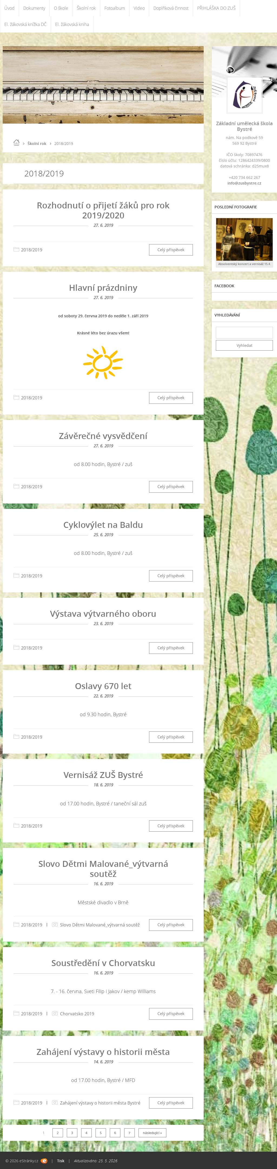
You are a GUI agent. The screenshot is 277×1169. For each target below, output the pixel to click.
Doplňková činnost (171, 8)
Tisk (60, 1160)
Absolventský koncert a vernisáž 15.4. (244, 264)
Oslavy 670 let (103, 686)
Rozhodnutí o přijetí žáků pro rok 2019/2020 (103, 210)
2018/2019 (31, 250)
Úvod (9, 8)
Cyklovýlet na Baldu (103, 524)
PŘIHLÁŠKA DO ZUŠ (216, 8)
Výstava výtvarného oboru (103, 613)
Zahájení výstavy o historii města (103, 1051)
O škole (61, 8)
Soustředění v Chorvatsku (103, 962)
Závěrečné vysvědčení (103, 435)
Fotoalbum (114, 8)
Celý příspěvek (170, 250)
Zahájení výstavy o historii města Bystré (100, 1103)
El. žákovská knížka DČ (25, 24)
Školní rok (86, 8)
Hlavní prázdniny (103, 287)
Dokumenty (34, 8)
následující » (152, 1133)
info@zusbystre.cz (244, 183)
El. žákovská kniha (72, 24)
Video (139, 8)
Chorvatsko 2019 (77, 1014)
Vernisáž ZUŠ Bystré (103, 774)
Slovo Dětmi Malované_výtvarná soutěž (103, 868)
